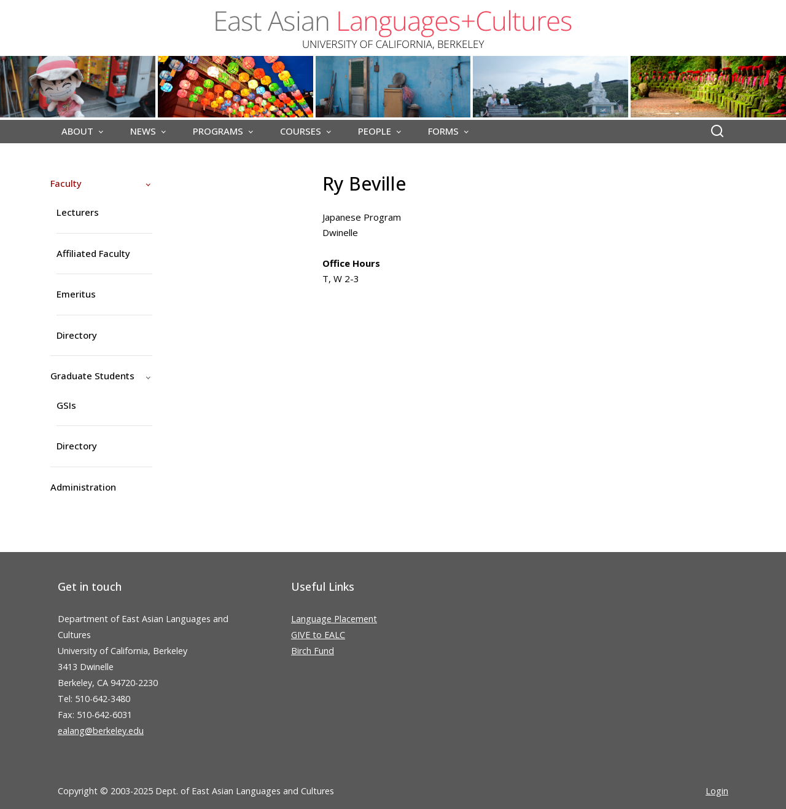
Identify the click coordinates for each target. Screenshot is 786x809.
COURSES (300, 131)
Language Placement (334, 619)
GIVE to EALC (318, 635)
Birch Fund (312, 651)
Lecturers (77, 212)
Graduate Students (92, 375)
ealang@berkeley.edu (101, 730)
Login (717, 791)
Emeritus (76, 294)
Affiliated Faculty (93, 253)
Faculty (66, 183)
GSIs (66, 405)
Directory (76, 335)
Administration (83, 487)
